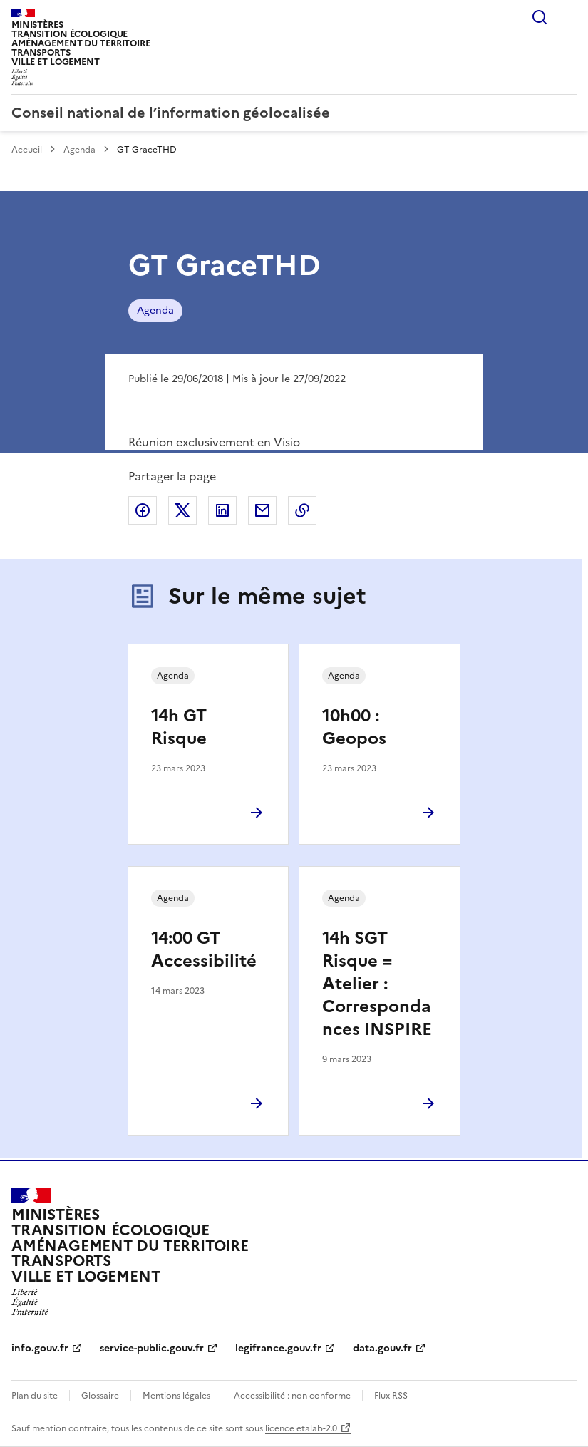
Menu (568, 17)
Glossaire (100, 1395)
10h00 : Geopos (354, 727)
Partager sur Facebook (142, 510)
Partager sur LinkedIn (222, 510)
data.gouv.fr (382, 1348)
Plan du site (34, 1395)
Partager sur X (182, 510)
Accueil (26, 149)
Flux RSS (391, 1395)
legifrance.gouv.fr (278, 1348)
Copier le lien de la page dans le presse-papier (302, 510)
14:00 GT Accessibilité (204, 949)
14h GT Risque (179, 727)
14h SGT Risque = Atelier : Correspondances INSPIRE (377, 983)
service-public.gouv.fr (152, 1348)
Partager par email (262, 510)
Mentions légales (176, 1395)
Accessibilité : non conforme (292, 1395)
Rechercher (539, 17)
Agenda (79, 149)
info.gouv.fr (39, 1348)
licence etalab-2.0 (301, 1428)
